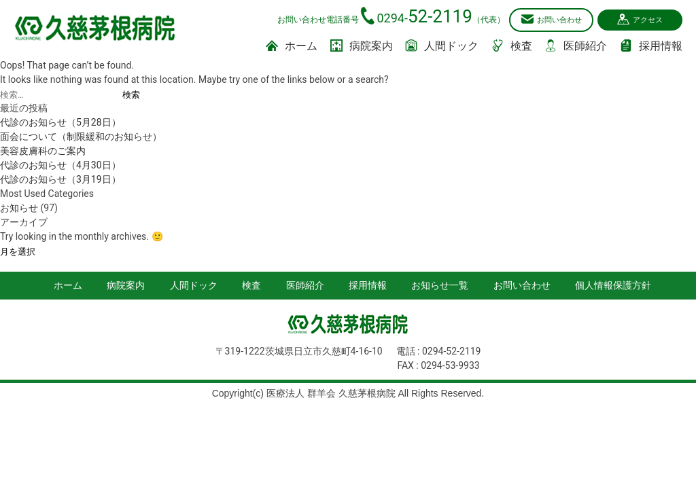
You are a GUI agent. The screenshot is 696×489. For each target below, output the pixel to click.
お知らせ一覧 (439, 284)
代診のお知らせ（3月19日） (60, 178)
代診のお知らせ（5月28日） (60, 121)
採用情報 (651, 45)
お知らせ (19, 207)
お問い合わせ (543, 19)
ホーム (291, 45)
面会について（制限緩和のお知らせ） (81, 135)
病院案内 (361, 45)
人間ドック (441, 45)
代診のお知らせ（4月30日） (60, 164)
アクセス (642, 19)
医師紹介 (575, 45)
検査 (511, 45)
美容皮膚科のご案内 (43, 150)
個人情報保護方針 (613, 284)
